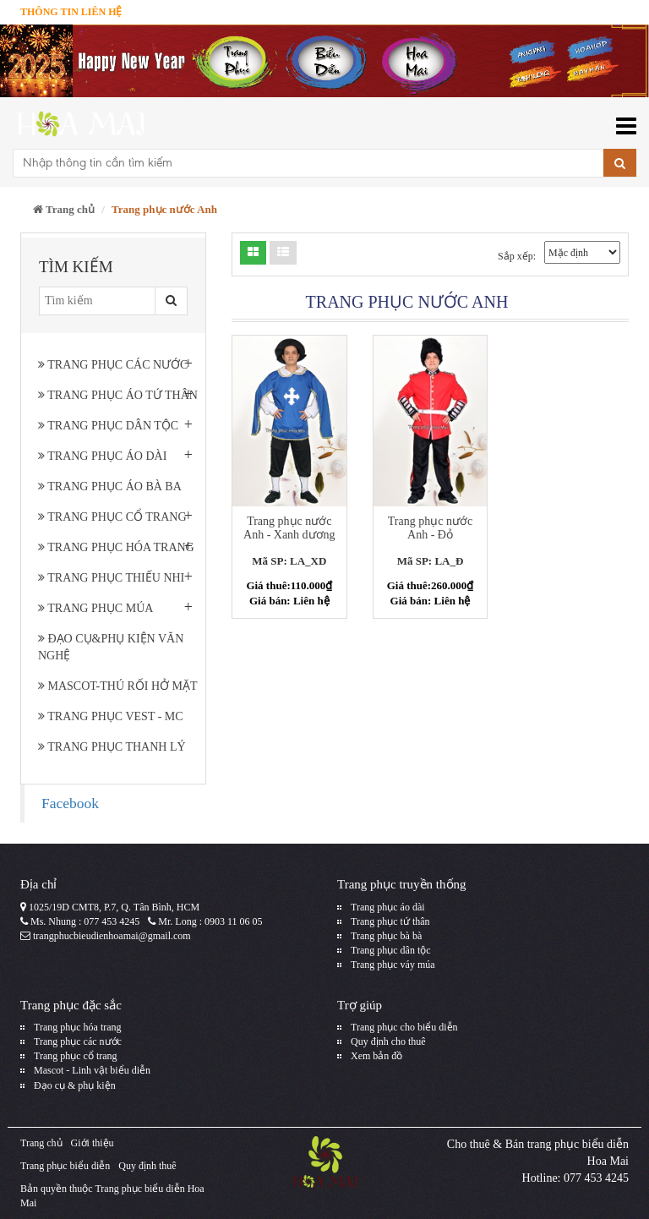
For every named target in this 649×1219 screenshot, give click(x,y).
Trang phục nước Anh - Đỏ (430, 527)
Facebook (70, 803)
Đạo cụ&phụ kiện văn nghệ (110, 647)
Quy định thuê (147, 1166)
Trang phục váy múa (393, 964)
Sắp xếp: (517, 256)
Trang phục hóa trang (116, 547)
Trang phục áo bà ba (110, 486)
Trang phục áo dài (102, 456)
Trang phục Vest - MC (110, 716)
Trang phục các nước (113, 364)
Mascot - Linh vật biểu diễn (92, 1070)
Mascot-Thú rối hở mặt (118, 686)
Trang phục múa (95, 608)
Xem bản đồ (376, 1056)
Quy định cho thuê (388, 1041)
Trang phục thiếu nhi (111, 577)
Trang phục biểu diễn (65, 1166)
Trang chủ (64, 209)
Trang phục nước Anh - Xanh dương (289, 527)
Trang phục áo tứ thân (118, 395)
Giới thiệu (92, 1143)
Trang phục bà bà (386, 936)
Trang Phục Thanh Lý (112, 747)
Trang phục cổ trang (112, 517)
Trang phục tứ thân (390, 921)
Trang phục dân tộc (108, 425)
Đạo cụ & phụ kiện (75, 1085)
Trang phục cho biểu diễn (404, 1027)
